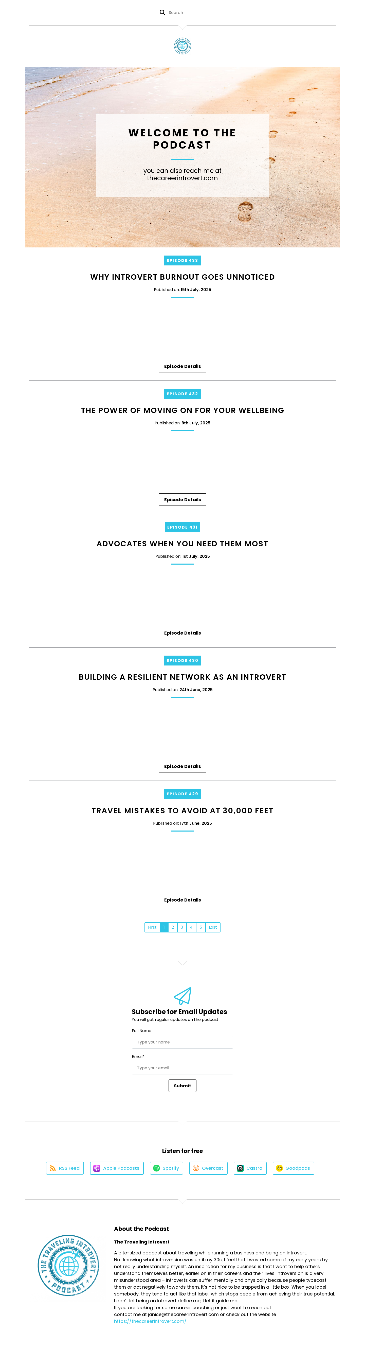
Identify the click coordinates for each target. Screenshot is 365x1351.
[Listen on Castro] (250, 1168)
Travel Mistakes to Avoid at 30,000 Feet (182, 810)
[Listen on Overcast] (208, 1168)
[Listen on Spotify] (166, 1168)
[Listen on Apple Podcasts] (117, 1168)
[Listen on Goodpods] (293, 1168)
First (152, 927)
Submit (182, 1086)
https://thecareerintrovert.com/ (150, 1321)
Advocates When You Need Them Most (182, 543)
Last (213, 927)
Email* (138, 1056)
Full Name (141, 1031)
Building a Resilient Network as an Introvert (182, 677)
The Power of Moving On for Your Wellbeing (182, 410)
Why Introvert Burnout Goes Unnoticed (182, 277)
